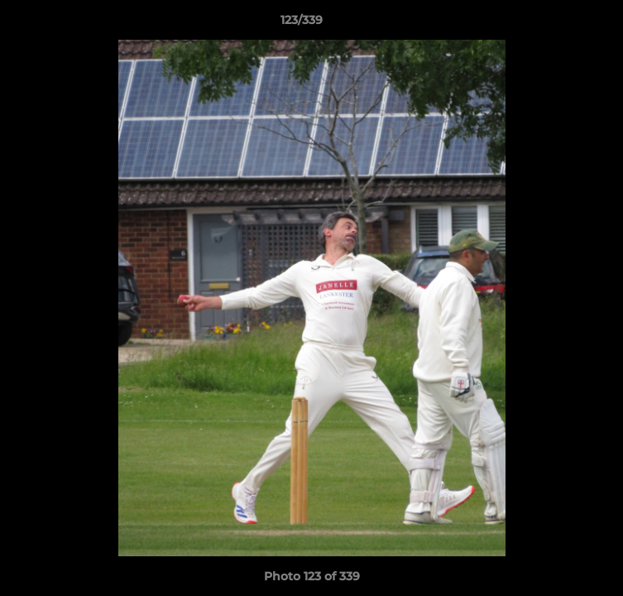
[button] (563, 24)
